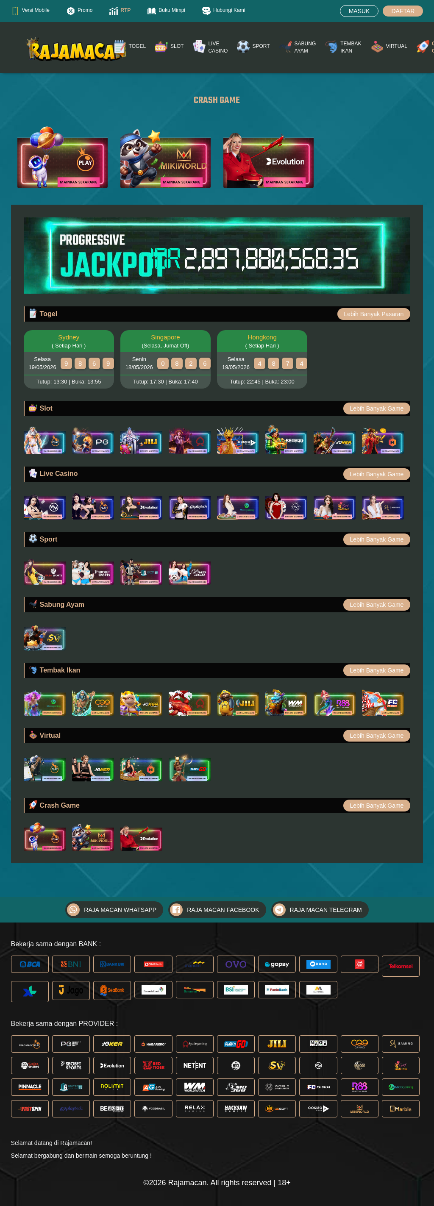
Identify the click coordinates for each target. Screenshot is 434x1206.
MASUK (359, 11)
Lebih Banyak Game (377, 408)
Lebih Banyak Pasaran (374, 314)
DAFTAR (403, 11)
